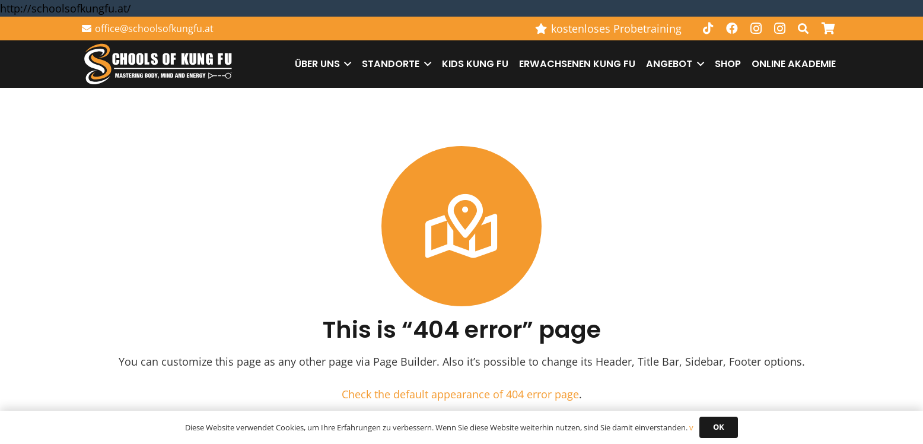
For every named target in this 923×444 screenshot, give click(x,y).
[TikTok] (708, 28)
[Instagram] (756, 28)
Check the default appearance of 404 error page (460, 394)
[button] (803, 28)
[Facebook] (732, 28)
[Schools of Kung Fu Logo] (159, 64)
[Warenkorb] (828, 28)
